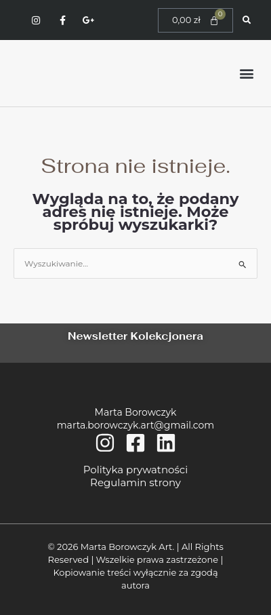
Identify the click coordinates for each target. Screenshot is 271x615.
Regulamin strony (135, 482)
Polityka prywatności (135, 469)
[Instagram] (105, 443)
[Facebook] (135, 443)
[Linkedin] (166, 443)
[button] (246, 73)
